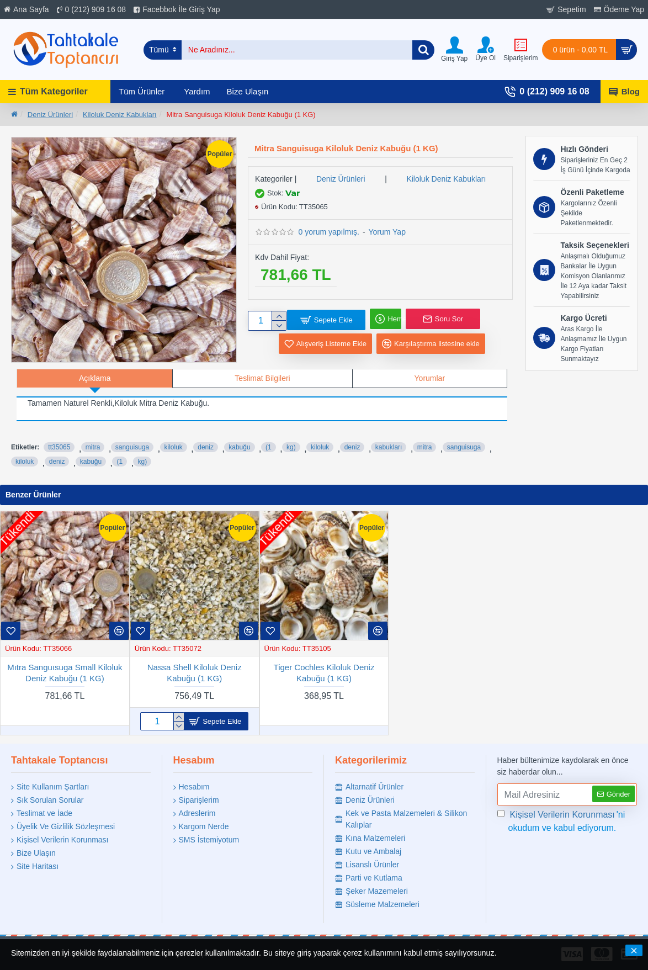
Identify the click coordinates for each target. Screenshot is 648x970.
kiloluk (173, 440)
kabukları (388, 440)
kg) (291, 440)
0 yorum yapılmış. (329, 231)
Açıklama (95, 378)
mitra (93, 440)
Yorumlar (430, 378)
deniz (206, 440)
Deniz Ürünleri (50, 114)
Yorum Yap (386, 231)
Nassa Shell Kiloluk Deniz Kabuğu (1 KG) (194, 672)
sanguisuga (132, 440)
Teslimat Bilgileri (262, 378)
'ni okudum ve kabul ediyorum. (561, 820)
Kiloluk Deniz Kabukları (120, 114)
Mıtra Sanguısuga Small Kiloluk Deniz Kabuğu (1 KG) (64, 672)
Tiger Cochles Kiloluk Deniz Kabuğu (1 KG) (324, 672)
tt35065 (59, 440)
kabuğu (239, 440)
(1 (268, 440)
